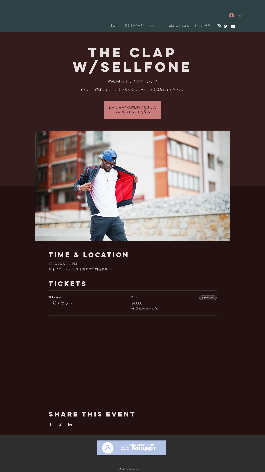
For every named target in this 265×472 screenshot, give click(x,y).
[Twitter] (225, 26)
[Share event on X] (60, 424)
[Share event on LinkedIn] (70, 424)
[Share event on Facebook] (50, 424)
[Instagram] (218, 26)
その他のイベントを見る (132, 112)
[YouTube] (233, 26)
